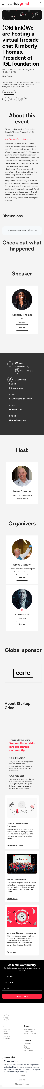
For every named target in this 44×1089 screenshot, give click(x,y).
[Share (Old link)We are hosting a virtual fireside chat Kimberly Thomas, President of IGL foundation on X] (10, 99)
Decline (22, 1080)
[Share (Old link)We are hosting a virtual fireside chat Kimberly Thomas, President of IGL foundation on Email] (20, 99)
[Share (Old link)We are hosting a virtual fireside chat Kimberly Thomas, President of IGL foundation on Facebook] (4, 99)
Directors (7, 1038)
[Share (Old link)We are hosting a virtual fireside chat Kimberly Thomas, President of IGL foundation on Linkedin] (15, 99)
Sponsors (7, 1036)
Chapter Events (29, 1031)
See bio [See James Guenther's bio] (22, 577)
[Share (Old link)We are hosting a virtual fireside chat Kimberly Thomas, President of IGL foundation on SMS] (26, 99)
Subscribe (21, 996)
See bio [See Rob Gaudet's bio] (22, 624)
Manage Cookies (22, 1084)
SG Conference (29, 1029)
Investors (7, 1029)
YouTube (27, 1048)
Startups (6, 1034)
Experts (6, 1031)
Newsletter (27, 1044)
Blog (25, 1046)
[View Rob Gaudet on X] (22, 610)
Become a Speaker (30, 1034)
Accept (22, 1076)
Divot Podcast (28, 1050)
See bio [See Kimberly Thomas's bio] (22, 327)
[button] (41, 3)
